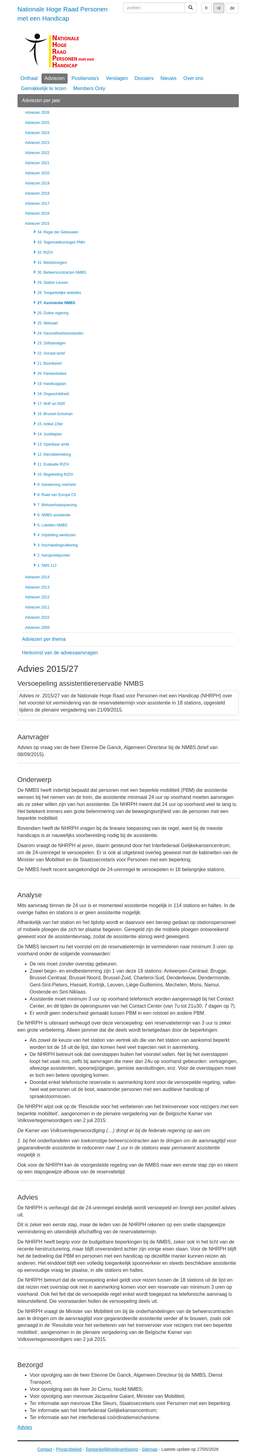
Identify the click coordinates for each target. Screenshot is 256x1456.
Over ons (193, 78)
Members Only (89, 88)
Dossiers (144, 78)
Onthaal (29, 78)
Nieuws (168, 78)
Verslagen (117, 78)
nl (219, 8)
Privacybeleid (68, 1449)
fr (206, 8)
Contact (44, 1449)
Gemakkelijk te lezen (44, 88)
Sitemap (149, 1449)
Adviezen (55, 78)
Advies (25, 1427)
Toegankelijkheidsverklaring (111, 1449)
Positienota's (85, 78)
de (232, 8)
